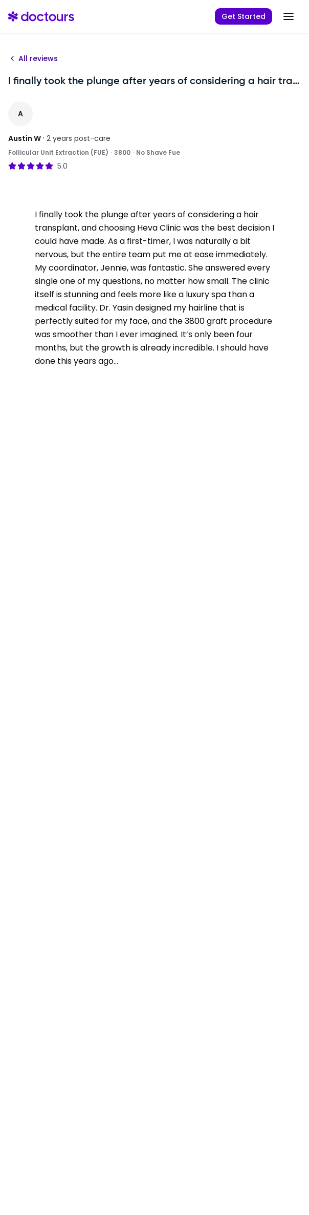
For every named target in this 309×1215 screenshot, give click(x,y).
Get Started (244, 16)
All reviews (33, 58)
